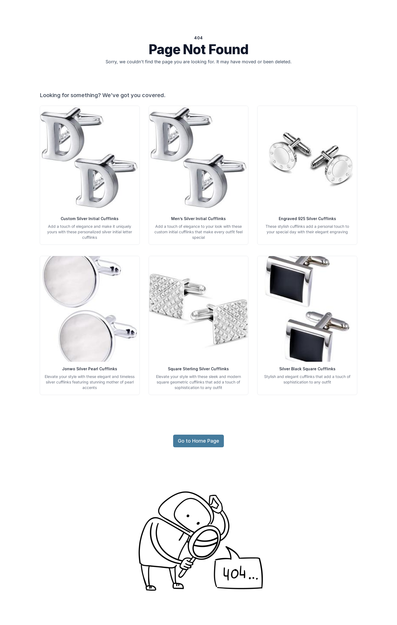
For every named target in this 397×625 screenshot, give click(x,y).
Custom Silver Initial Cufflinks (90, 218)
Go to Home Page (198, 441)
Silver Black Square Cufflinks (307, 368)
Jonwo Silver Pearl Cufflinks (89, 368)
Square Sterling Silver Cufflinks (198, 368)
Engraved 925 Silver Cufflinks (307, 218)
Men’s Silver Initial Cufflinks (198, 218)
